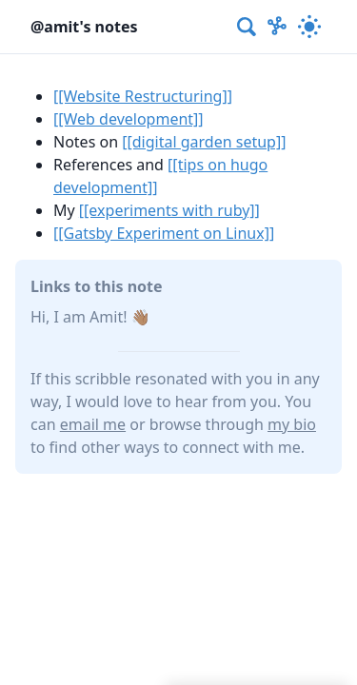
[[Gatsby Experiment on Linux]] (163, 233)
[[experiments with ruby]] (169, 210)
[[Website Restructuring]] (142, 96)
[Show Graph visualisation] (277, 27)
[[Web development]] (128, 118)
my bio (292, 424)
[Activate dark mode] (309, 26)
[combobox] (247, 27)
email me (93, 424)
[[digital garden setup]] (204, 141)
